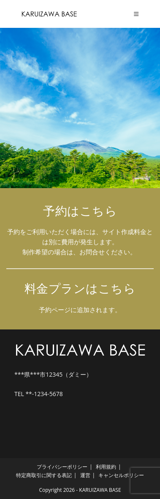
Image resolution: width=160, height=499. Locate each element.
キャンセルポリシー (121, 475)
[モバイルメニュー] (136, 14)
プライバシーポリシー (62, 466)
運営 (85, 475)
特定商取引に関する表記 (44, 475)
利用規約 (106, 466)
